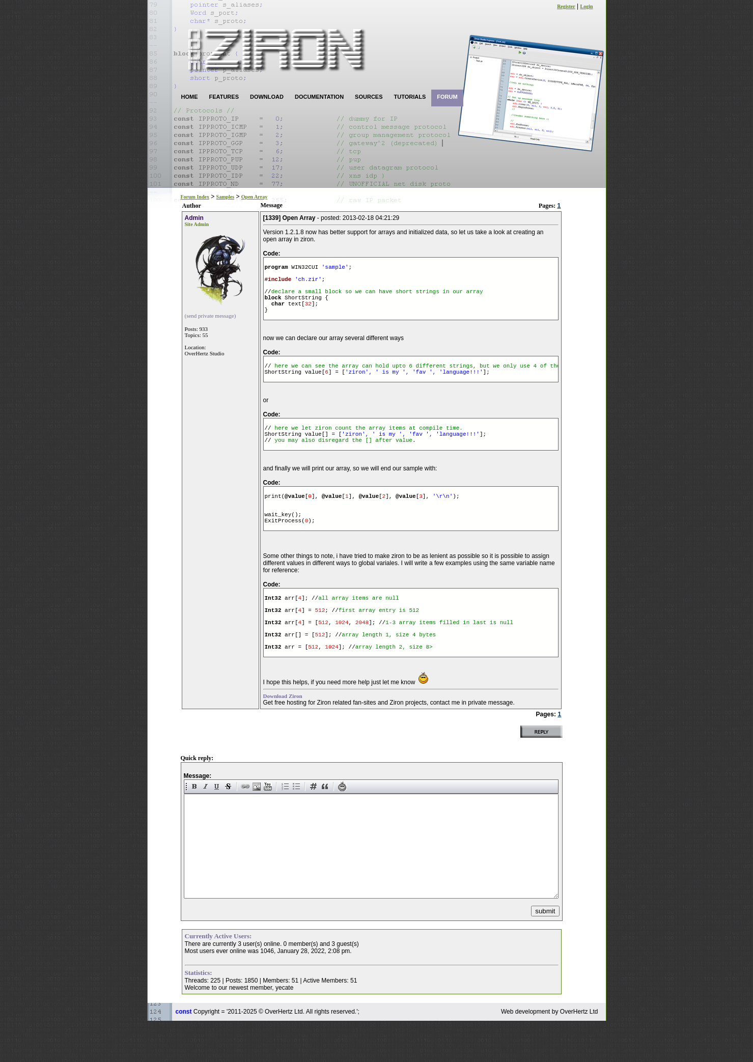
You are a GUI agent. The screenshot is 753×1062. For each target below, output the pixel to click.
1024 (341, 657)
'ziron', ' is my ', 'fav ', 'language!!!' (414, 386)
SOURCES (368, 97)
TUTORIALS (410, 97)
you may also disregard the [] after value (341, 459)
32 (308, 314)
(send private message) (210, 316)
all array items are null (358, 626)
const (184, 1052)
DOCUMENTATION (319, 97)
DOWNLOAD (267, 97)
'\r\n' (443, 517)
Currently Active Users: (218, 977)
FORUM (447, 97)
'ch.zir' (308, 283)
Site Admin (197, 224)
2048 (362, 657)
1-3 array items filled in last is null (449, 657)
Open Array (254, 197)
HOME (189, 97)
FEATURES (224, 97)
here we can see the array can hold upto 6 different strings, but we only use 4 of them (417, 379)
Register (566, 6)
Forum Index (195, 197)
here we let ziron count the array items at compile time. (368, 444)
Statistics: (198, 1014)
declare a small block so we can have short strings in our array (377, 298)
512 (320, 642)
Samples (225, 197)
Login (586, 6)
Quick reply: (197, 799)
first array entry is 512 (379, 642)
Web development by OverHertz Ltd (549, 1052)
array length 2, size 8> (394, 687)
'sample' (335, 268)
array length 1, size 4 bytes (389, 672)
